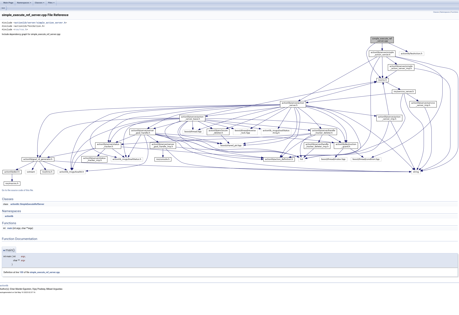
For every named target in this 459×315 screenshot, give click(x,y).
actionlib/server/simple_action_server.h (40, 22)
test (3, 8)
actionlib (9, 216)
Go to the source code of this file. (18, 190)
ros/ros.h (21, 29)
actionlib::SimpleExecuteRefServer (27, 204)
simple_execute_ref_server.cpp (45, 272)
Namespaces (24, 3)
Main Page (8, 3)
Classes (39, 3)
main (9, 228)
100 (21, 272)
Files (51, 3)
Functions (454, 12)
